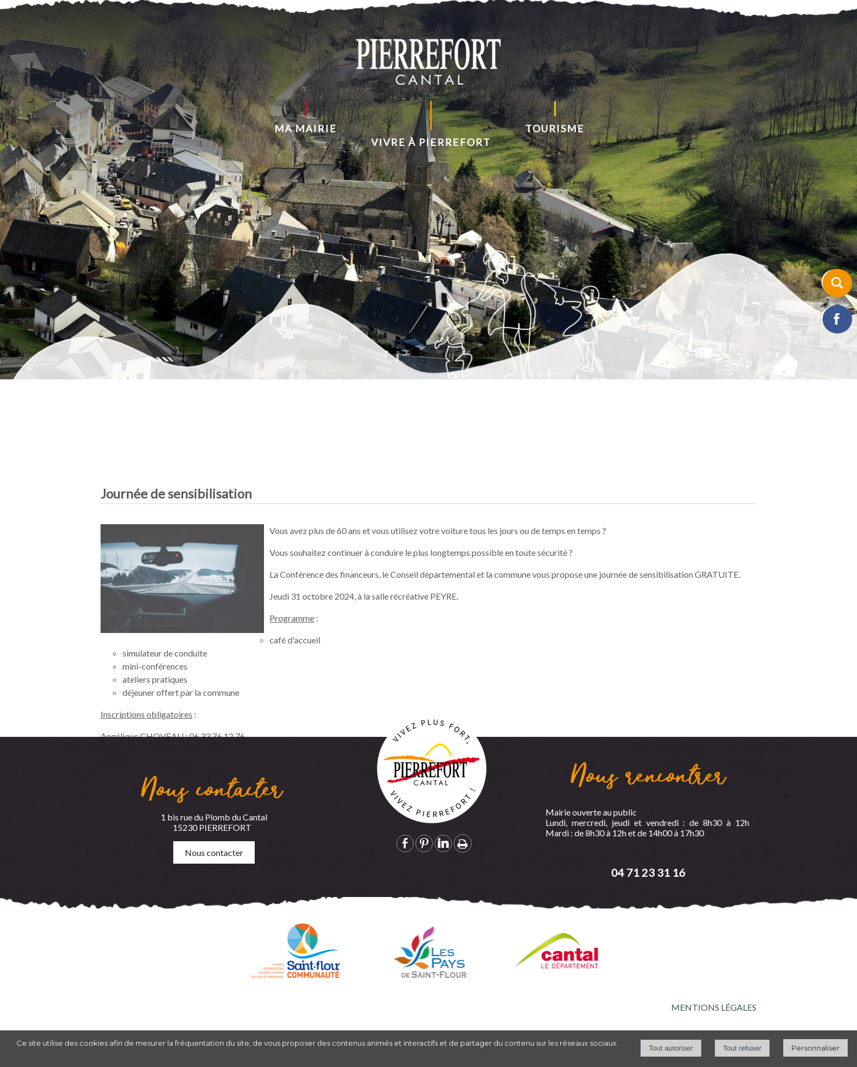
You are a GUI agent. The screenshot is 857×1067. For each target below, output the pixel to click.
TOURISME (554, 128)
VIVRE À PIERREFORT (431, 142)
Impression (463, 843)
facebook (405, 843)
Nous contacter (214, 852)
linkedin (443, 843)
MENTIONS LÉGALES (713, 1007)
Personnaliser (815, 1047)
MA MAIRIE (305, 128)
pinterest (424, 843)
